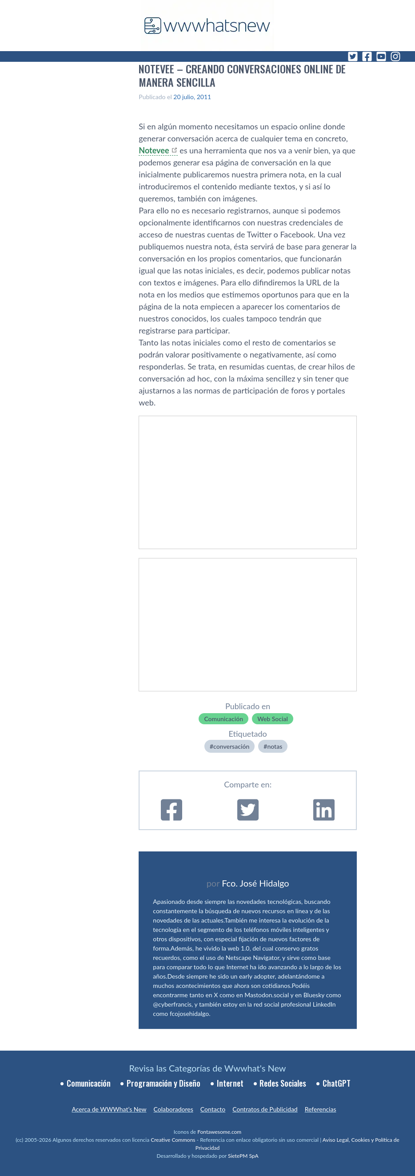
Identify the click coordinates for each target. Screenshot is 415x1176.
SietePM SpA (243, 1155)
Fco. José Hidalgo (255, 883)
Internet (230, 1083)
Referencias (320, 1109)
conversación (231, 746)
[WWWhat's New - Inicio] (207, 25)
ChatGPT (337, 1083)
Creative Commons (173, 1139)
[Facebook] (367, 56)
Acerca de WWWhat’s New (109, 1109)
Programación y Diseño (163, 1083)
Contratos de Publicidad (264, 1109)
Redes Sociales (282, 1083)
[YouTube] (381, 56)
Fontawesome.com (219, 1131)
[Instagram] (395, 56)
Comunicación (223, 718)
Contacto (212, 1109)
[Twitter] (352, 56)
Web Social (272, 718)
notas (274, 746)
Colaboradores (173, 1109)
